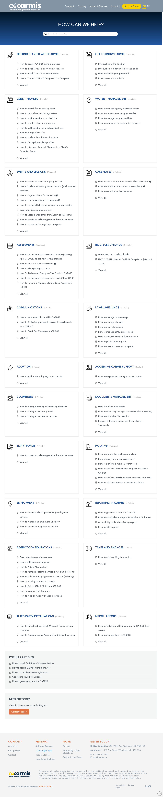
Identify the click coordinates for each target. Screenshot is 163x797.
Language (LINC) (107, 307)
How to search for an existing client (37, 108)
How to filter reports (108, 527)
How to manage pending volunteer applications (43, 406)
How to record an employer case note (39, 526)
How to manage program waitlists (115, 118)
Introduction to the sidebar (111, 78)
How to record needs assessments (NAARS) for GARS (47, 278)
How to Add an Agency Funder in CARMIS (41, 595)
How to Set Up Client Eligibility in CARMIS (40, 586)
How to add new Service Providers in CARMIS (121, 482)
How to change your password (113, 73)
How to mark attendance (110, 327)
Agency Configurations (34, 547)
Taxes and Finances (109, 547)
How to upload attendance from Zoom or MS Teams (46, 214)
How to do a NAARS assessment (38, 263)
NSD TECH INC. (46, 786)
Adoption (24, 367)
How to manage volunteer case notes (38, 416)
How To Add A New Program (35, 591)
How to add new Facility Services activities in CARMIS (125, 477)
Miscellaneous (105, 616)
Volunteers (25, 397)
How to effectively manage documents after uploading (125, 411)
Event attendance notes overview (36, 210)
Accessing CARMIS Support (114, 367)
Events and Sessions (31, 172)
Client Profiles (27, 99)
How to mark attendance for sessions (40, 200)
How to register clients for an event (39, 195)
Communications (29, 307)
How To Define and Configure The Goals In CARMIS (46, 273)
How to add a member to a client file (38, 118)
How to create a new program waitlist (117, 113)
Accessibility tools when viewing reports (117, 522)
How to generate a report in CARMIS (116, 512)
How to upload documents (111, 406)
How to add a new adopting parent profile (41, 376)
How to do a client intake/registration (38, 113)
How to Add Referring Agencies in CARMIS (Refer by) (47, 576)
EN (144, 6)
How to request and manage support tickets (120, 376)
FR (148, 6)
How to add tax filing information (114, 557)
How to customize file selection (113, 416)
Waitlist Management (110, 99)
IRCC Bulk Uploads (108, 245)
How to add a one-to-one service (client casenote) (125, 181)
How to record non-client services (115, 191)
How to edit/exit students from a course (118, 336)
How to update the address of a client (39, 137)
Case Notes (103, 172)
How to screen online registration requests (119, 123)
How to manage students (110, 322)
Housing (101, 446)
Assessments (26, 245)
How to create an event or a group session (41, 181)
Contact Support (19, 711)
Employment (25, 503)
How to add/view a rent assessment (116, 459)
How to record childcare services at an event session (46, 205)
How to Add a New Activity (33, 567)
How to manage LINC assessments (115, 331)
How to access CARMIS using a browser (40, 64)
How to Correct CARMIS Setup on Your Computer (44, 78)
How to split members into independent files (42, 128)
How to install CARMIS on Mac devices (39, 73)
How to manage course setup (113, 317)
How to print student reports (112, 341)
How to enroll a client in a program (37, 123)
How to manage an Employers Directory (40, 521)
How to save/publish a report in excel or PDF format (124, 517)
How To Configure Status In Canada (38, 581)
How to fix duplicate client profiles (37, 142)
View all (24, 85)
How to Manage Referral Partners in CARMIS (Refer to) (47, 571)
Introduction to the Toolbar (111, 64)
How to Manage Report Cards (35, 268)
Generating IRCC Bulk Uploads (113, 254)
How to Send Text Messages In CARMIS (39, 331)
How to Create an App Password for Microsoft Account (47, 635)
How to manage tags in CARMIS (114, 635)
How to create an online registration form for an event (46, 219)
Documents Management (113, 397)
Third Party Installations (35, 616)
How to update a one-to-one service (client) (121, 186)
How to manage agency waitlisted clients (118, 108)
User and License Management (35, 562)
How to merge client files (32, 132)
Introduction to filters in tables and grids (118, 68)
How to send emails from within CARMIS (40, 317)
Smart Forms (26, 446)
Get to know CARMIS (109, 54)
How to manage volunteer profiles (37, 411)
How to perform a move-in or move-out (117, 463)
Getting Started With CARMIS (37, 54)
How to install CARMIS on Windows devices (42, 68)
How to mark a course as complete (115, 346)
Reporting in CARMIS (109, 503)
